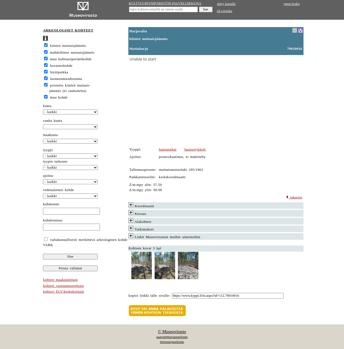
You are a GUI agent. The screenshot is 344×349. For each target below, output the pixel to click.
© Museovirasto (172, 331)
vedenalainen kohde (58, 190)
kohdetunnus (52, 220)
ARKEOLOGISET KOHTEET (68, 30)
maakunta (50, 135)
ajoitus (48, 176)
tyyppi (48, 150)
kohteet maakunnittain (60, 280)
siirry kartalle (226, 4)
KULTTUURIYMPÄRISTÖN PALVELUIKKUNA (165, 3)
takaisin (294, 197)
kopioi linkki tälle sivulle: (149, 296)
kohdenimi (51, 204)
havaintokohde (61, 66)
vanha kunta (52, 121)
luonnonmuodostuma (66, 79)
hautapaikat (168, 149)
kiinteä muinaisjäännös (68, 46)
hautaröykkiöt (195, 149)
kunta (47, 106)
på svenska (224, 11)
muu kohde (59, 97)
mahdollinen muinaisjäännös (72, 52)
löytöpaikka (59, 72)
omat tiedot (292, 4)
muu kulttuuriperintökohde (71, 59)
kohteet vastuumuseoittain (63, 286)
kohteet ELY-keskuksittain (63, 291)
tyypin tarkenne (55, 161)
